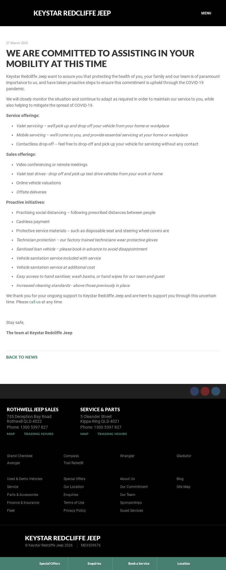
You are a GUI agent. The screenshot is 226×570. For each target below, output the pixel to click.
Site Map (183, 487)
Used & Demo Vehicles (24, 479)
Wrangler (127, 456)
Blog (180, 479)
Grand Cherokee (19, 456)
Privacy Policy (75, 511)
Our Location (74, 487)
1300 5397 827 (34, 427)
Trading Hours (39, 434)
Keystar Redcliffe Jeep (72, 13)
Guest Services (131, 511)
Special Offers (74, 479)
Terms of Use (74, 503)
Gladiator (184, 456)
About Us (127, 479)
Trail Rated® (73, 463)
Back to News (22, 357)
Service (12, 487)
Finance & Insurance (23, 503)
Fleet (11, 511)
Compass (71, 456)
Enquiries (71, 495)
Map (11, 434)
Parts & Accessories (22, 495)
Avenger (13, 463)
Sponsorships (131, 503)
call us (35, 302)
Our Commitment (134, 487)
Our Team (127, 495)
